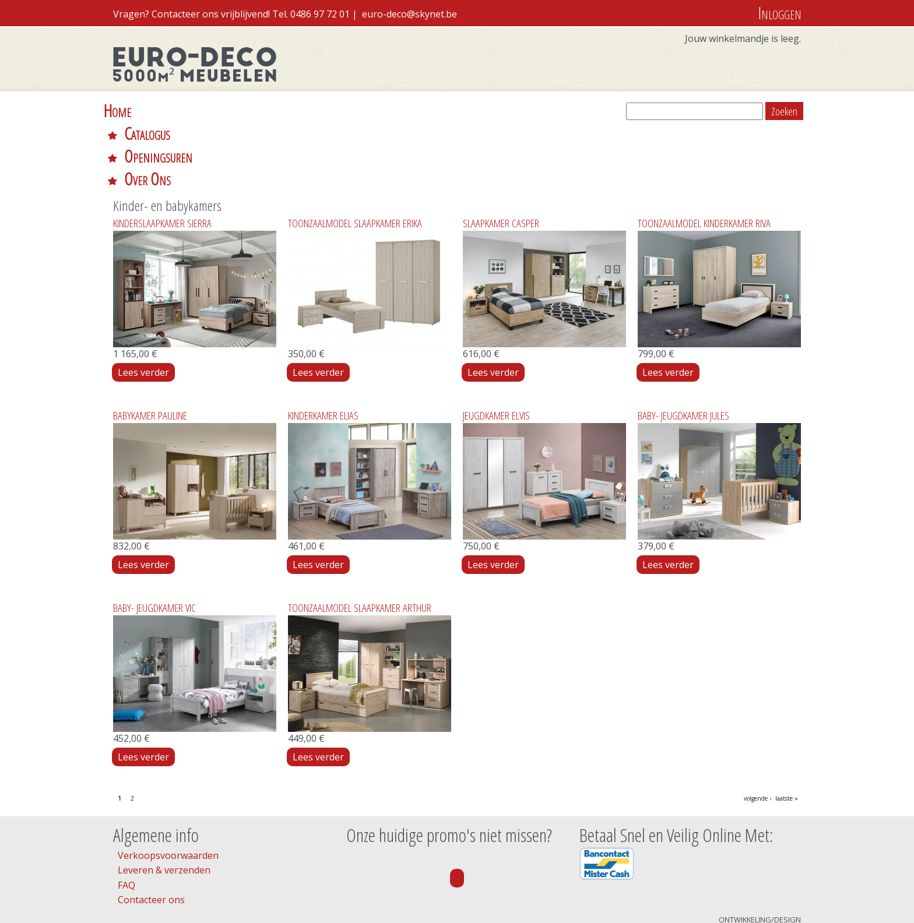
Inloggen (779, 12)
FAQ (126, 817)
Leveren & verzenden (164, 801)
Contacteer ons (151, 831)
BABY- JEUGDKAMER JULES (683, 347)
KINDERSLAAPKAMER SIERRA (162, 155)
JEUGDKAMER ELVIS (496, 347)
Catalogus (186, 110)
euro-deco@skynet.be (409, 14)
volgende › (757, 730)
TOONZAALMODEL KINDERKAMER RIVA (704, 155)
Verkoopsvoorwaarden (168, 787)
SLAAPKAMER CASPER (501, 155)
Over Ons (363, 110)
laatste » (786, 730)
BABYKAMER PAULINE (150, 347)
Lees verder (146, 304)
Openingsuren (275, 110)
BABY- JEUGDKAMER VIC (154, 539)
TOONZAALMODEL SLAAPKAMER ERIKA (355, 155)
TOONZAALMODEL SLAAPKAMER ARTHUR (359, 539)
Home (117, 110)
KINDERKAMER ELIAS (323, 347)
